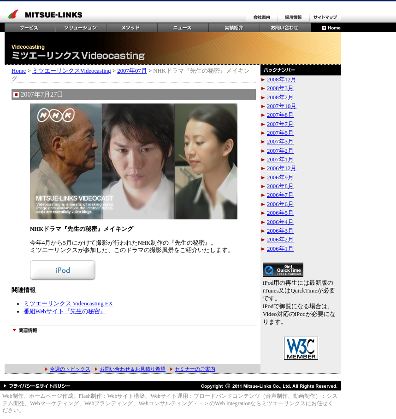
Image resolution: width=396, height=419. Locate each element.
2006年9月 (280, 177)
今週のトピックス (70, 369)
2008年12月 (281, 79)
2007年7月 (280, 124)
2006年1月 (280, 249)
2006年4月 (280, 222)
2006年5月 (280, 213)
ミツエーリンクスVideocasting (71, 71)
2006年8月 (280, 186)
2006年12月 (281, 168)
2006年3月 (280, 231)
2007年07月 (132, 71)
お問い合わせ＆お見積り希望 (132, 369)
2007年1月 (280, 159)
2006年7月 (280, 195)
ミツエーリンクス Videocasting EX (68, 303)
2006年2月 (280, 239)
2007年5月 (280, 133)
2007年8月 (280, 115)
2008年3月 (280, 88)
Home (19, 71)
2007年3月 (280, 141)
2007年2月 (280, 151)
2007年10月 (281, 106)
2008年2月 (280, 97)
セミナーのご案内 (195, 369)
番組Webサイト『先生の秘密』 (65, 311)
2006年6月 (280, 204)
